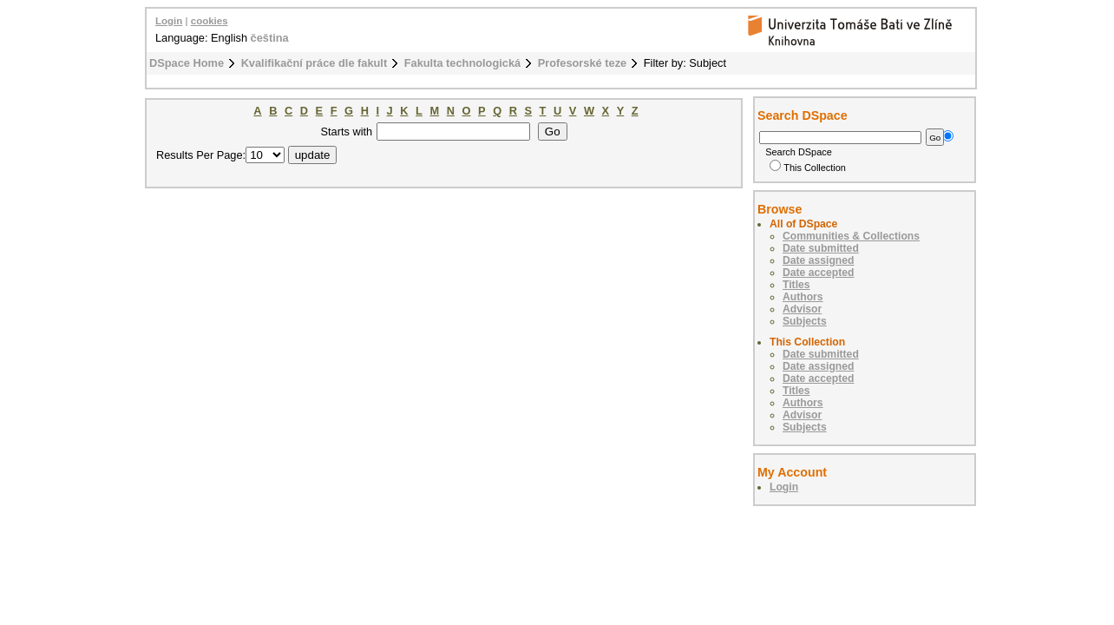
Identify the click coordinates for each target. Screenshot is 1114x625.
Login (168, 21)
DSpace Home (186, 62)
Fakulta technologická (462, 62)
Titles (796, 285)
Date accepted (818, 272)
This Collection (808, 167)
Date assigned (818, 260)
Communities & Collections (851, 236)
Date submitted (821, 248)
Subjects (805, 321)
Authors (803, 297)
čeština (270, 37)
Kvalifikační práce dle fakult (314, 62)
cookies (209, 21)
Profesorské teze (582, 62)
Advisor (802, 309)
